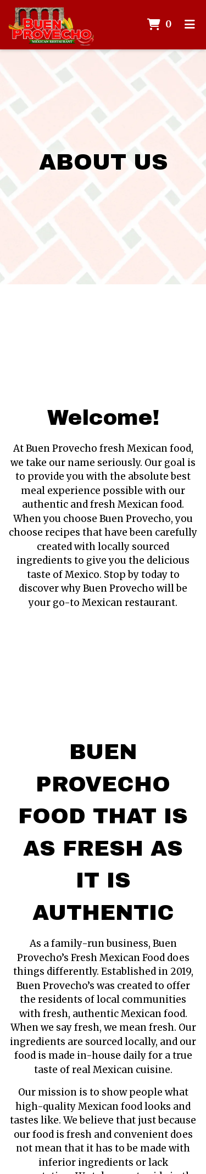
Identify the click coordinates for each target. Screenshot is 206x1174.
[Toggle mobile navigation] (190, 25)
